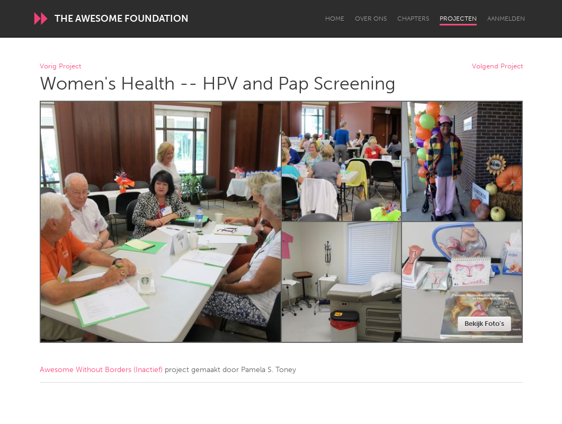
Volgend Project (497, 66)
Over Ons (371, 18)
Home (334, 18)
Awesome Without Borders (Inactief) (101, 369)
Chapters (413, 18)
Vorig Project (60, 66)
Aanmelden (506, 18)
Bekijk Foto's (484, 324)
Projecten (458, 18)
